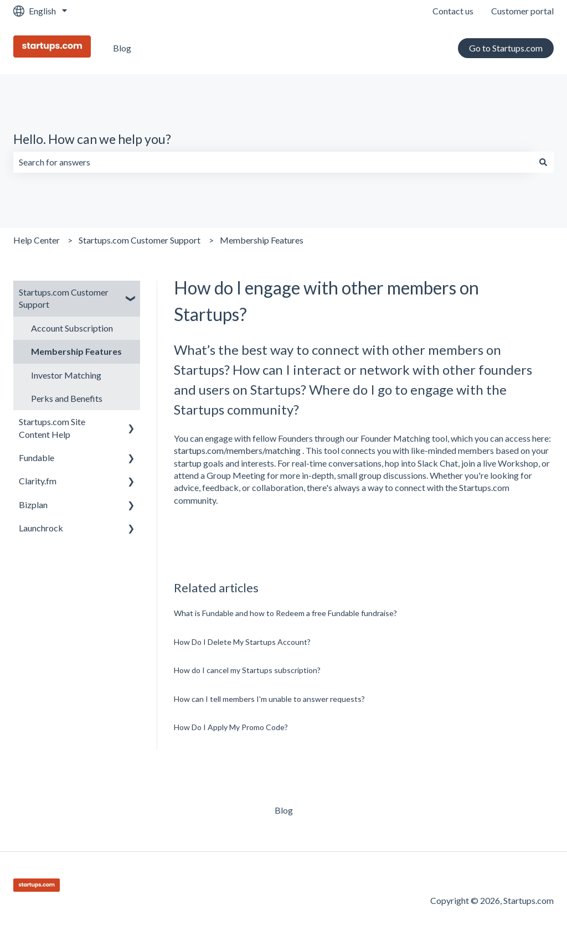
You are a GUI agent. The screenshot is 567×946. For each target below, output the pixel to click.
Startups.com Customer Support (139, 240)
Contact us (452, 11)
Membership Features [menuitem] (76, 351)
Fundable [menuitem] (36, 457)
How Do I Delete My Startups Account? (242, 642)
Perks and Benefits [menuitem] (66, 398)
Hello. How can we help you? (92, 139)
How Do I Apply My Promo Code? (231, 727)
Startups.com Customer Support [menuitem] (64, 298)
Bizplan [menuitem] (33, 504)
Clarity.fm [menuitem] (37, 480)
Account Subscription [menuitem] (72, 328)
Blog (122, 48)
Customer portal (522, 11)
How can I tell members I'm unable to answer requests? (269, 699)
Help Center (36, 240)
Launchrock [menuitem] (41, 528)
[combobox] (273, 162)
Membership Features (261, 240)
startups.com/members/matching (237, 450)
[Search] (543, 162)
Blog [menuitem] (284, 810)
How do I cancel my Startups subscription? (247, 670)
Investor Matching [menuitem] (66, 375)
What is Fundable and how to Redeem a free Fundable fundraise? (285, 613)
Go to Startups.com (506, 48)
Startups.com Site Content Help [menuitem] (52, 427)
